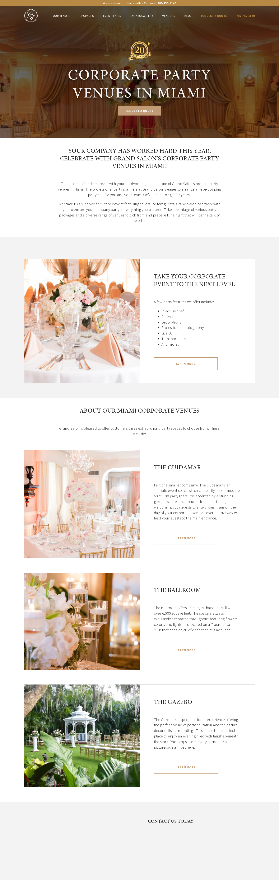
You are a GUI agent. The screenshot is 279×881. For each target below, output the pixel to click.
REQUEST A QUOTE (214, 16)
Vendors (168, 16)
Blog (188, 16)
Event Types (112, 16)
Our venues (61, 16)
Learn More (185, 364)
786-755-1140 (245, 16)
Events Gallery (141, 16)
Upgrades (86, 16)
